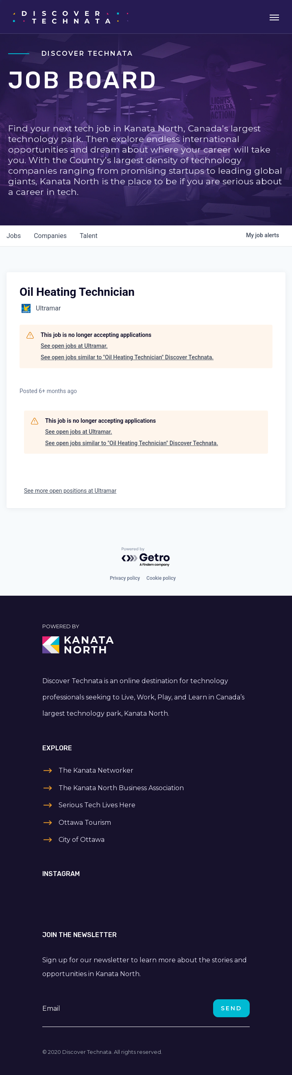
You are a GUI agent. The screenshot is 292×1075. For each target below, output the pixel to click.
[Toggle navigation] (274, 17)
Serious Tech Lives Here (97, 805)
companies (50, 236)
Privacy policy (125, 578)
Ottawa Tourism (85, 822)
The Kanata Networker (96, 770)
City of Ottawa (82, 839)
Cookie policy (161, 578)
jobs (14, 236)
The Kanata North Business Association (121, 788)
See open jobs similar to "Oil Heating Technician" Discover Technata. (127, 357)
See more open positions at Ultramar (70, 490)
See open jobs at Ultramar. (74, 346)
